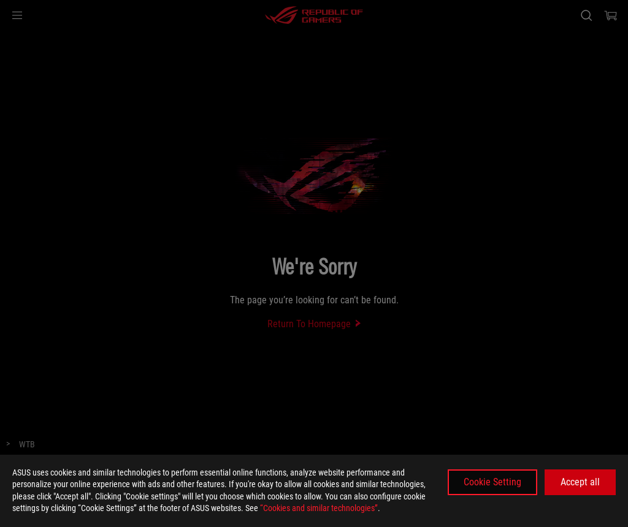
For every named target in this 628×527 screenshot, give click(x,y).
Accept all (580, 482)
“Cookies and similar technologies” (319, 508)
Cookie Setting (492, 482)
